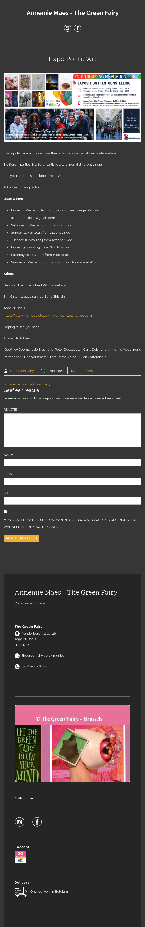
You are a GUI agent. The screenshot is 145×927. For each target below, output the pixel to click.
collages (10, 384)
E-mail (10, 474)
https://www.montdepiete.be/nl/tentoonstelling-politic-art (48, 315)
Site (7, 493)
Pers (89, 371)
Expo (80, 371)
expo (22, 384)
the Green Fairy (38, 384)
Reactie (11, 409)
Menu (72, 44)
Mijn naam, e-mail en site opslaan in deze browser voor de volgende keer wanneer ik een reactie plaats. (69, 523)
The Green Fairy (22, 371)
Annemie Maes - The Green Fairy (73, 12)
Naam (9, 455)
